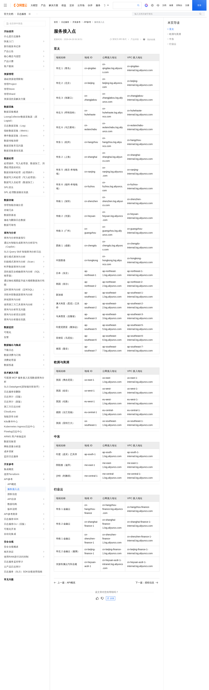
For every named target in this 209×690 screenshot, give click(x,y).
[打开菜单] (5, 5)
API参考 (87, 22)
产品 (43, 5)
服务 (98, 5)
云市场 (80, 5)
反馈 (110, 598)
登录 (199, 5)
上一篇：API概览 (64, 582)
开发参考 (76, 22)
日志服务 (21, 14)
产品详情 (135, 39)
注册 (187, 5)
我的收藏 (151, 39)
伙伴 (90, 5)
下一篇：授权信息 (147, 582)
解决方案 (53, 5)
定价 (72, 5)
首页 (56, 22)
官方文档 (8, 14)
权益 (64, 5)
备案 (171, 5)
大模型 (34, 5)
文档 (164, 5)
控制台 (179, 5)
